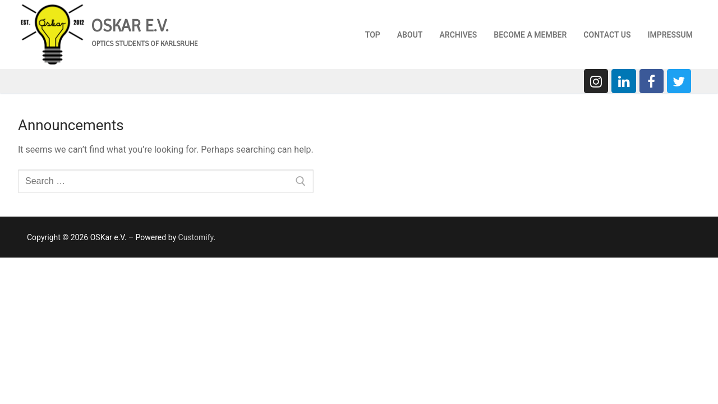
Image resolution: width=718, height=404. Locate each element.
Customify (196, 237)
